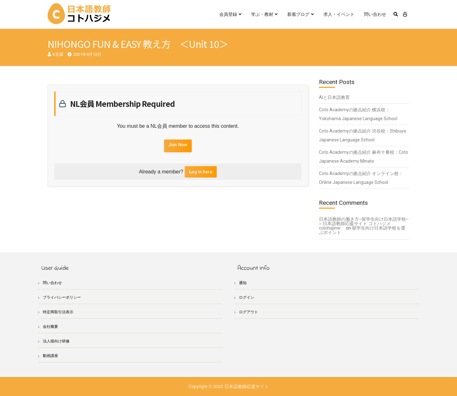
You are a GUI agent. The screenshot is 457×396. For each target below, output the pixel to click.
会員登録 (228, 14)
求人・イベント (338, 14)
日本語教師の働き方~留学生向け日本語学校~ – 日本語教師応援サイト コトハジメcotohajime (363, 223)
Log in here (200, 171)
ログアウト (249, 311)
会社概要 (51, 326)
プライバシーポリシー (63, 297)
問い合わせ (375, 14)
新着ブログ (298, 14)
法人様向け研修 (57, 341)
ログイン (247, 297)
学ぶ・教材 (262, 14)
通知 (243, 282)
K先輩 (58, 54)
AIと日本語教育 (334, 97)
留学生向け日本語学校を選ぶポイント (362, 230)
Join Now (178, 144)
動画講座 (51, 355)
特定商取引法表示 (59, 311)
